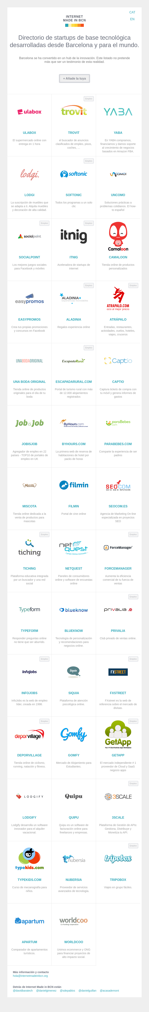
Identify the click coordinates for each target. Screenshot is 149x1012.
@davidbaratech (23, 990)
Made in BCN (74, 18)
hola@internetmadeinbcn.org (30, 975)
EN (132, 19)
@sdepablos (67, 990)
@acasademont (109, 990)
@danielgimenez (46, 990)
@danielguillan (87, 990)
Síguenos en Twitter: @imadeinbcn (131, 26)
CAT (132, 12)
